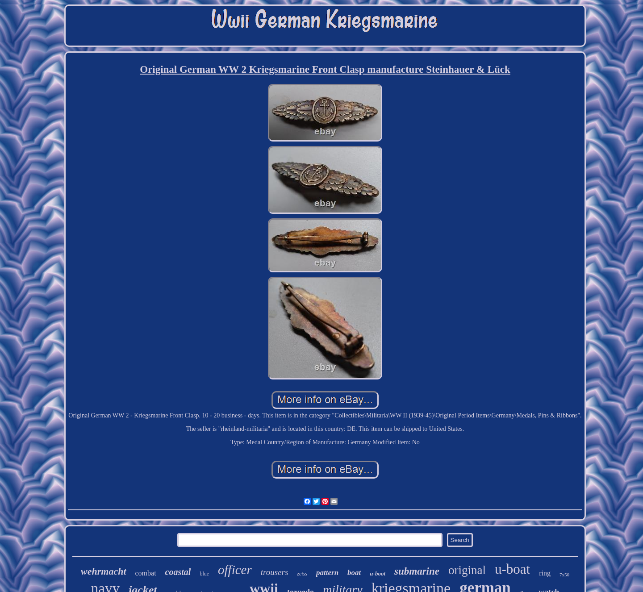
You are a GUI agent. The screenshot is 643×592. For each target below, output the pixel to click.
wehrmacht (103, 571)
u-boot (377, 573)
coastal (178, 572)
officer (235, 570)
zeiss (302, 574)
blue (204, 574)
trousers (274, 572)
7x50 (564, 574)
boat (354, 572)
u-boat (512, 569)
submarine (416, 571)
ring (545, 573)
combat (145, 573)
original (467, 570)
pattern (327, 572)
